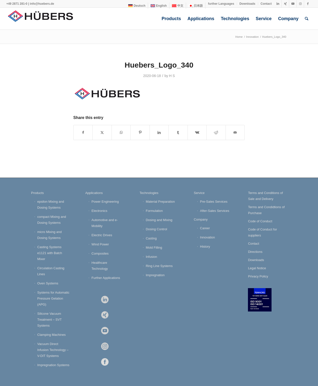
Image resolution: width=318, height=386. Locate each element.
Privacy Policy (258, 276)
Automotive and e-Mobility (104, 223)
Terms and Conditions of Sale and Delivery (265, 196)
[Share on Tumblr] (178, 132)
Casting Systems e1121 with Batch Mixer (49, 253)
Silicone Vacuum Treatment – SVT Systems (49, 319)
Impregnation (155, 275)
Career (205, 228)
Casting (151, 238)
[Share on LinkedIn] (159, 132)
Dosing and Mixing (159, 220)
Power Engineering (105, 201)
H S (172, 76)
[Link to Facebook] (308, 3)
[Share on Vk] (197, 132)
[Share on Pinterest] (140, 132)
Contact (266, 3)
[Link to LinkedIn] (277, 3)
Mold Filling (154, 247)
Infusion (151, 257)
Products (37, 193)
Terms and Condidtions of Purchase (266, 210)
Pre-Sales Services (214, 201)
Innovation (207, 237)
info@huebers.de (42, 3)
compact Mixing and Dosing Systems (51, 220)
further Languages (221, 3)
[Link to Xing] (285, 3)
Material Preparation (160, 201)
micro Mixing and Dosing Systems (49, 235)
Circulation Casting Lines (50, 271)
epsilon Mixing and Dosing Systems (50, 204)
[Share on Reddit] (216, 132)
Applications (94, 193)
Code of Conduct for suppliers (262, 232)
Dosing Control (156, 229)
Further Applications (105, 278)
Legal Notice (257, 268)
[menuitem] (137, 5)
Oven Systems (47, 283)
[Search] (307, 19)
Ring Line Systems (159, 266)
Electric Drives (101, 235)
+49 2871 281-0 (16, 3)
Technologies (149, 193)
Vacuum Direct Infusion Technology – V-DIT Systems (53, 350)
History (205, 246)
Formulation (154, 211)
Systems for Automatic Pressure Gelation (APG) (53, 298)
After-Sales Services (214, 211)
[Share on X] (102, 132)
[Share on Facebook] (83, 132)
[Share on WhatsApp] (121, 132)
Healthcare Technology (99, 265)
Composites (100, 253)
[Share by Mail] (235, 132)
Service (199, 193)
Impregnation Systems (53, 365)
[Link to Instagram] (300, 3)
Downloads (247, 3)
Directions (255, 252)
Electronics (99, 211)
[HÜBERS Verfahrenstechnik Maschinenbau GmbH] (43, 19)
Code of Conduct (260, 221)
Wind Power (100, 244)
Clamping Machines (51, 335)
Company (201, 219)
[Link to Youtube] (292, 3)
